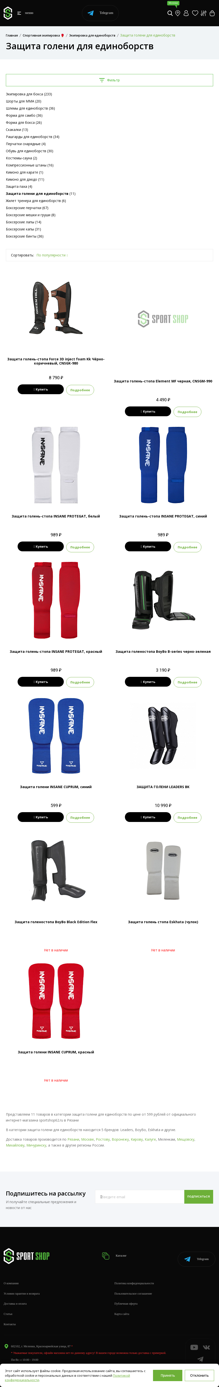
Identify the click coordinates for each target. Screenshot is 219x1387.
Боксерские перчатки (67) (27, 207)
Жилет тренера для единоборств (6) (36, 200)
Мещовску (185, 1137)
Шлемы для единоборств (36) (30, 108)
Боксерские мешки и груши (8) (30, 215)
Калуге (150, 1137)
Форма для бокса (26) (24, 122)
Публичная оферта (126, 1296)
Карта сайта (121, 1306)
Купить (40, 389)
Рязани (73, 1137)
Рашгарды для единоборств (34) (32, 136)
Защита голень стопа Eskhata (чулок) (163, 919)
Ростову (103, 1137)
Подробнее (91, 389)
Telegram (100, 13)
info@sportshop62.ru (23, 1358)
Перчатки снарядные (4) (26, 143)
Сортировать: (22, 255)
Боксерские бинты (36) (25, 236)
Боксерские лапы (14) (23, 222)
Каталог (116, 1251)
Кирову (137, 1137)
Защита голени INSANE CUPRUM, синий (56, 784)
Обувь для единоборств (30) (29, 151)
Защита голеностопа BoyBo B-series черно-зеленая (163, 650)
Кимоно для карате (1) (24, 172)
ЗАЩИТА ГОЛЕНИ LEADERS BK (163, 784)
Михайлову (15, 1142)
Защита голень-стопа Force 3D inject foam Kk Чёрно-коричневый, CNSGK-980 (56, 361)
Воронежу (120, 1137)
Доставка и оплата (15, 1296)
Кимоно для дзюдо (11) (25, 179)
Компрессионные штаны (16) (30, 165)
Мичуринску (36, 1142)
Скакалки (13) (17, 129)
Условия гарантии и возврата (22, 1285)
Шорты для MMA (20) (23, 101)
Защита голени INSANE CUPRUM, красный (56, 1049)
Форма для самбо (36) (24, 115)
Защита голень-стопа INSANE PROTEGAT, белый (56, 515)
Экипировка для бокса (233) (29, 94)
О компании (11, 1275)
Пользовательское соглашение (133, 1285)
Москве (87, 1137)
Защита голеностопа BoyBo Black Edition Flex (56, 919)
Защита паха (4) (19, 186)
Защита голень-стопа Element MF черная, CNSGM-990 (163, 381)
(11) (41, 193)
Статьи (8, 1306)
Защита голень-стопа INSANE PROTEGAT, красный (56, 650)
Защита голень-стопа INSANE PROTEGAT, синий (163, 515)
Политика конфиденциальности (134, 1275)
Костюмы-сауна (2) (21, 158)
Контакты (10, 1316)
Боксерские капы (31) (23, 229)
